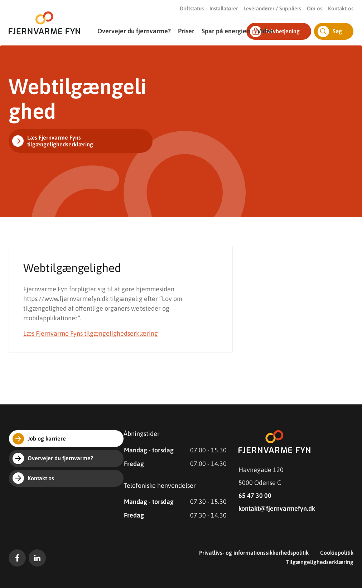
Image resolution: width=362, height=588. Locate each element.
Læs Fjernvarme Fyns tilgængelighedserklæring (52, 140)
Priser (186, 31)
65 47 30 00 (254, 495)
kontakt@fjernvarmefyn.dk (276, 508)
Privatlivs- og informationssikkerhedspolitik (254, 552)
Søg (330, 31)
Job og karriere (39, 438)
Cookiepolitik (336, 552)
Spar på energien (226, 31)
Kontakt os (340, 8)
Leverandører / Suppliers (272, 8)
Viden (265, 31)
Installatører (223, 8)
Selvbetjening (275, 31)
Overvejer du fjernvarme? (134, 31)
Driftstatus (192, 8)
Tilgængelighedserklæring (319, 562)
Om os (314, 8)
